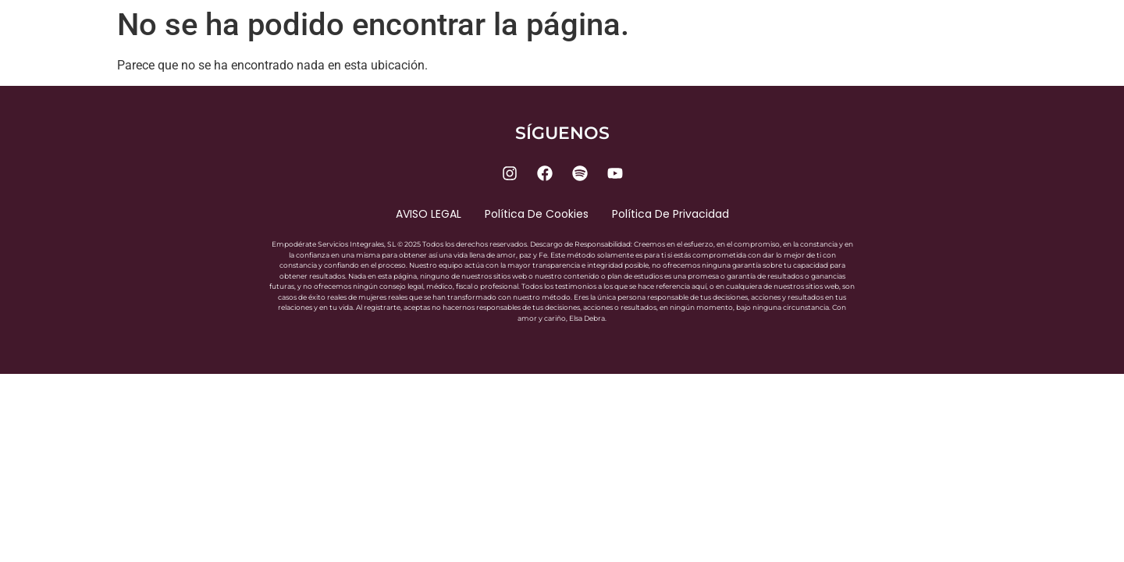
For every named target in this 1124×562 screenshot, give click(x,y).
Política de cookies (537, 214)
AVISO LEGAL (428, 214)
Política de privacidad (670, 214)
